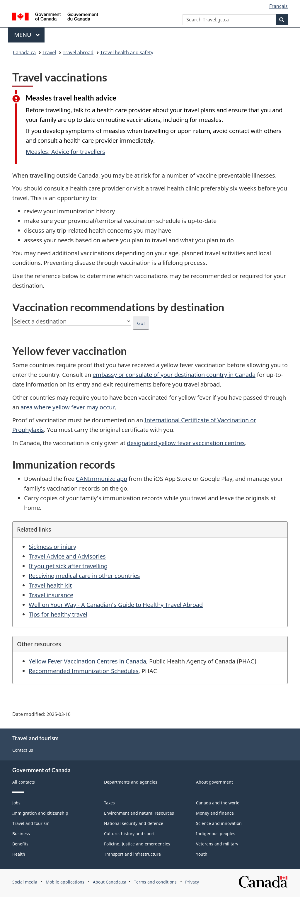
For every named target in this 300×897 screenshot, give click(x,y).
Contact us (22, 750)
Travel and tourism (31, 823)
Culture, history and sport (129, 833)
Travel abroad (78, 52)
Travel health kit (50, 585)
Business (21, 833)
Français (278, 6)
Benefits (20, 844)
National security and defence (133, 823)
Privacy (192, 882)
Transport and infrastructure (132, 854)
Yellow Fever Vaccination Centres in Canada (87, 661)
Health (18, 854)
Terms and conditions (155, 882)
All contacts (23, 782)
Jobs (16, 803)
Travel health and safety (126, 52)
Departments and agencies (130, 782)
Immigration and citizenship (40, 813)
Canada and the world (218, 803)
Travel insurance (51, 595)
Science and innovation (219, 823)
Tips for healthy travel (58, 614)
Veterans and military (217, 844)
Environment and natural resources (139, 813)
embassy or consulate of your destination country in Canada (174, 375)
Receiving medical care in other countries (84, 576)
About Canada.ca (109, 882)
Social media (24, 882)
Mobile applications (65, 882)
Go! (141, 323)
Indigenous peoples (215, 833)
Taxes (109, 803)
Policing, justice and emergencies (137, 844)
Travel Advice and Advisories (67, 556)
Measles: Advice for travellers (65, 152)
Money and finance (215, 813)
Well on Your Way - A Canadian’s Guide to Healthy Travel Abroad (116, 605)
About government (214, 782)
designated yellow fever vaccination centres (186, 443)
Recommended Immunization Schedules (84, 671)
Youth (201, 854)
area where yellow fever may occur (68, 407)
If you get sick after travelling (68, 566)
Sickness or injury (52, 547)
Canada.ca (24, 52)
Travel (49, 52)
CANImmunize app (101, 479)
